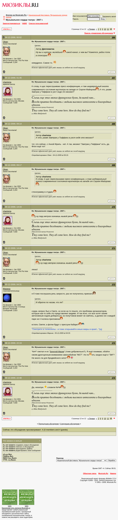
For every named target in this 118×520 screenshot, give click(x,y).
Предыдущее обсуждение (48, 424)
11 (108, 29)
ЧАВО (24, 23)
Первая (91, 29)
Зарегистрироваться (11, 23)
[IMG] (5, 458)
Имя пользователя (80, 16)
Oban (5, 42)
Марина (6, 289)
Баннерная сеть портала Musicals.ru (16, 508)
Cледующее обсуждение (69, 424)
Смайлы (6, 456)
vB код (5, 454)
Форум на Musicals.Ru (16, 15)
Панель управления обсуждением (98, 33)
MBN (10, 506)
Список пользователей (38, 23)
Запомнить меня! (108, 16)
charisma (7, 82)
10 (105, 29)
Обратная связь (89, 473)
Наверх (113, 473)
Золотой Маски (57, 351)
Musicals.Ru (103, 473)
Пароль (76, 19)
